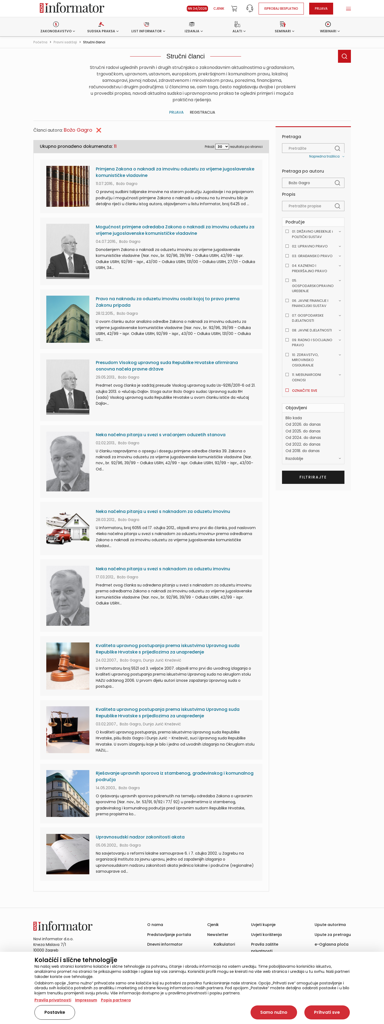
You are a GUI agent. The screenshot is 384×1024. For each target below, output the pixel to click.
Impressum (86, 1000)
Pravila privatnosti (52, 1000)
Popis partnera (116, 1000)
